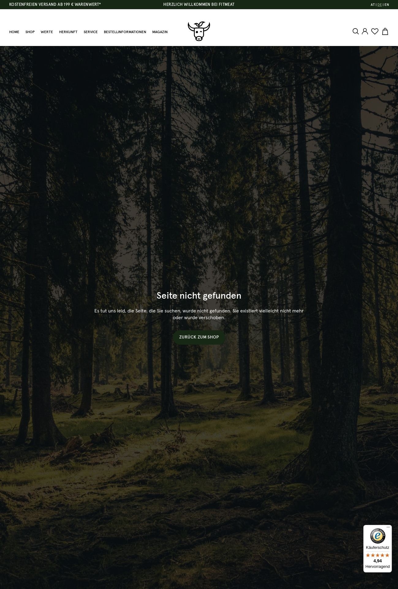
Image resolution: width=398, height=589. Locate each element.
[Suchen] (356, 31)
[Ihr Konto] (365, 31)
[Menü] (388, 528)
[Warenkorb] (384, 31)
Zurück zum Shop (199, 337)
